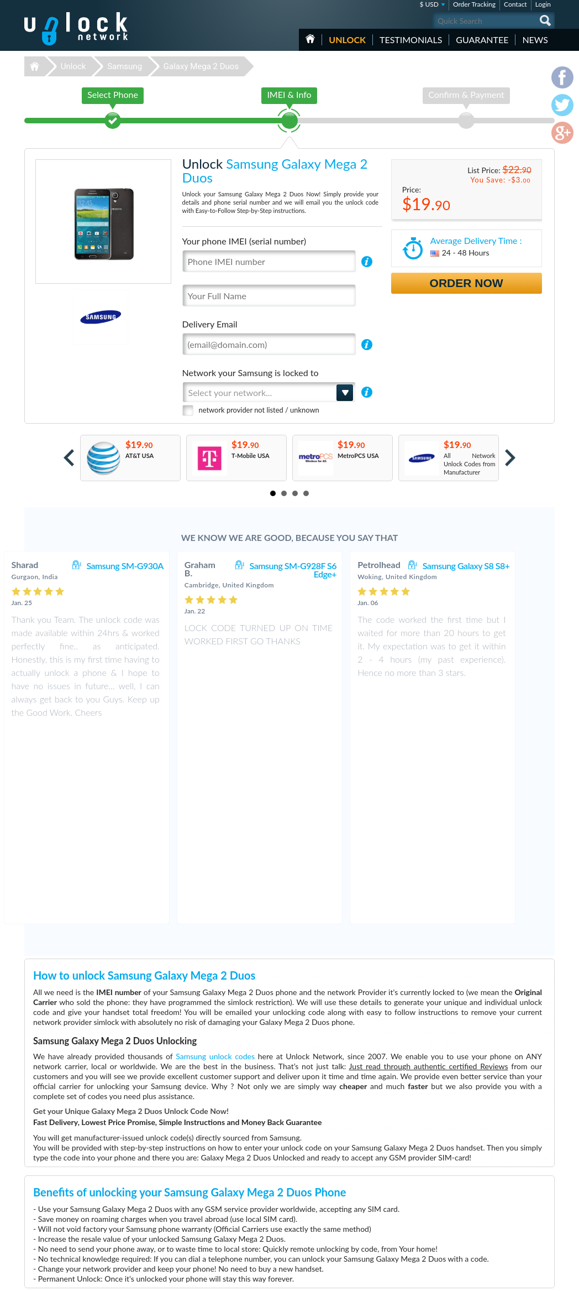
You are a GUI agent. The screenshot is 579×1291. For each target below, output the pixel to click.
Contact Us (482, 1192)
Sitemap (477, 1217)
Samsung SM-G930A (154, 565)
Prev (69, 457)
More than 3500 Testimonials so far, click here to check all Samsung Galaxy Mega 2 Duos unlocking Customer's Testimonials (285, 1106)
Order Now (466, 283)
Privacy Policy (485, 1209)
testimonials (411, 39)
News (535, 39)
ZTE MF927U (390, 1194)
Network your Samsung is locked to (250, 372)
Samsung (124, 66)
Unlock (347, 39)
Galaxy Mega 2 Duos (201, 66)
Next (510, 457)
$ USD (429, 4)
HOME (310, 38)
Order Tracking (474, 4)
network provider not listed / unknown (259, 409)
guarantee (482, 39)
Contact (515, 4)
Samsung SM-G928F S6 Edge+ (323, 569)
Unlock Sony (216, 1243)
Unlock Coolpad (221, 1235)
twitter (524, 1277)
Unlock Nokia (218, 1210)
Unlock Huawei (220, 1194)
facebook (502, 1277)
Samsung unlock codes (215, 861)
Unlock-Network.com (76, 1185)
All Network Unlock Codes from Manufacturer (470, 464)
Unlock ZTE (215, 1202)
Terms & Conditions (493, 1201)
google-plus (546, 1277)
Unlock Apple (217, 1227)
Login (543, 4)
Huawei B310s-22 (396, 1185)
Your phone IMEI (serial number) (244, 241)
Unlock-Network (76, 28)
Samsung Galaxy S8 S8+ (496, 565)
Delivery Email (210, 324)
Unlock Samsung (222, 1218)
